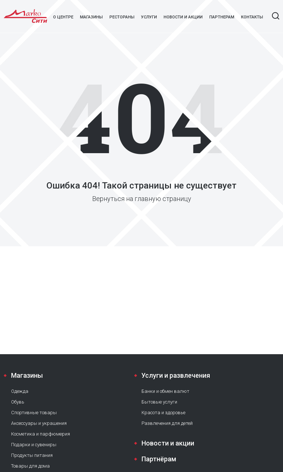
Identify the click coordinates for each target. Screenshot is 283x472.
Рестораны (121, 17)
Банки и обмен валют (165, 391)
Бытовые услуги (159, 402)
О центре (63, 17)
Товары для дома (30, 466)
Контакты (252, 17)
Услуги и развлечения (176, 375)
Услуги (149, 17)
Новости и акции (183, 17)
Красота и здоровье (163, 412)
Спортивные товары (34, 412)
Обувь (17, 402)
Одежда (19, 391)
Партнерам (221, 17)
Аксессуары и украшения (39, 423)
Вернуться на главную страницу (141, 198)
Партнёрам (159, 459)
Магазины (91, 17)
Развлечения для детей (167, 423)
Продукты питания (32, 455)
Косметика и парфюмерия (40, 434)
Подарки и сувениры (33, 444)
